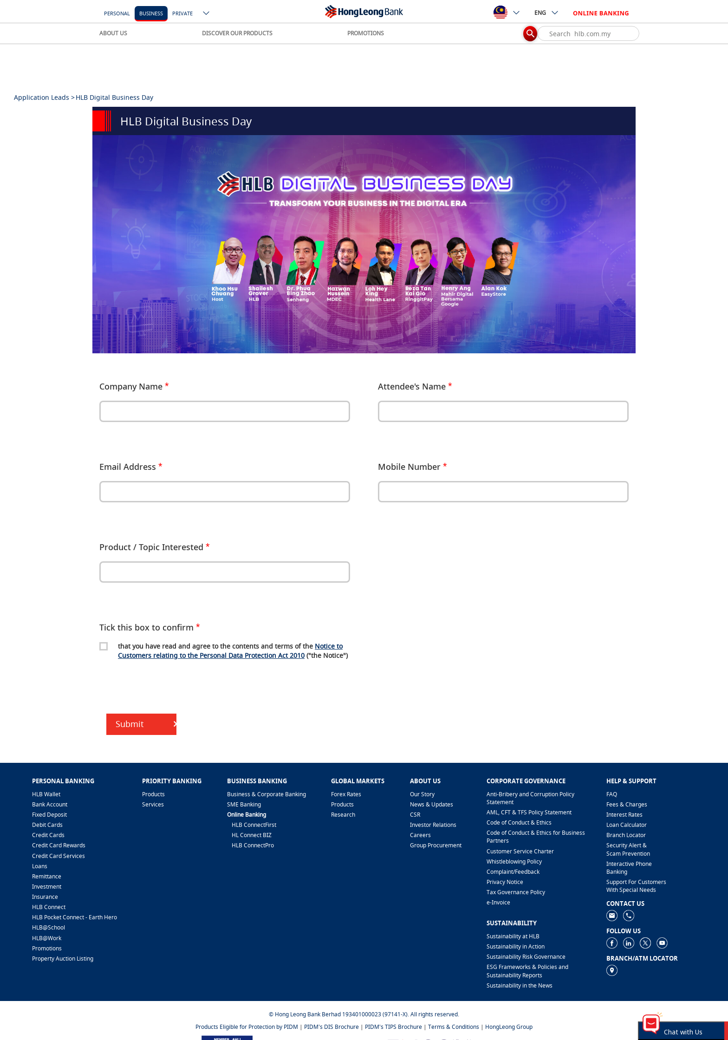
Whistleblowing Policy (514, 861)
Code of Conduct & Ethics (519, 822)
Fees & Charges (626, 804)
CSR (415, 815)
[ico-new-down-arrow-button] (206, 14)
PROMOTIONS (365, 33)
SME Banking (244, 804)
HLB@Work (46, 938)
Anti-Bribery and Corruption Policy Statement (530, 798)
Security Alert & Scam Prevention (628, 849)
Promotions (47, 948)
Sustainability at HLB (513, 936)
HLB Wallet (46, 794)
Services (153, 804)
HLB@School (48, 927)
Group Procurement (436, 845)
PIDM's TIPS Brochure (393, 1027)
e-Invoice (498, 902)
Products (153, 794)
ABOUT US (113, 33)
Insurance (45, 897)
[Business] (151, 12)
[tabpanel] (364, 244)
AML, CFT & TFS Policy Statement (529, 812)
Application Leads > (44, 97)
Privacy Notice (505, 882)
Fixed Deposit (49, 815)
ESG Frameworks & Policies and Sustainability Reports (527, 971)
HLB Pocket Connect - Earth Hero (74, 917)
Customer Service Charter (520, 851)
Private (182, 13)
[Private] (182, 12)
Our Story (422, 794)
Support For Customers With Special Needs (636, 886)
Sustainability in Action (516, 946)
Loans (39, 866)
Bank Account (49, 804)
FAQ (611, 794)
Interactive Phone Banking (629, 868)
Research (343, 815)
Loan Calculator (626, 825)
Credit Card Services (58, 856)
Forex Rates (346, 794)
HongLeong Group (509, 1027)
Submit (130, 723)
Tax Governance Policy (516, 892)
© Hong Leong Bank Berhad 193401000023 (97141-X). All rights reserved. (364, 1014)
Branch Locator (626, 835)
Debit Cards (47, 825)
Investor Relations (433, 825)
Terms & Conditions (453, 1027)
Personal (117, 13)
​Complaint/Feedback (513, 872)
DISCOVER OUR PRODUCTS (237, 33)
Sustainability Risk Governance (526, 957)
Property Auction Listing (62, 958)
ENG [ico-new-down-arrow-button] (546, 12)
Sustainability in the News (519, 985)
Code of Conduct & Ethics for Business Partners (536, 837)
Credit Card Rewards (58, 845)
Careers (420, 835)
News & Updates (431, 804)
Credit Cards (48, 835)
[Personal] (117, 12)
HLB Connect (48, 907)
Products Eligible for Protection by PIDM (246, 1027)
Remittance (46, 876)
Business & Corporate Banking (266, 794)
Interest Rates (624, 815)
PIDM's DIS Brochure (331, 1027)
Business (151, 13)
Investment (46, 886)
